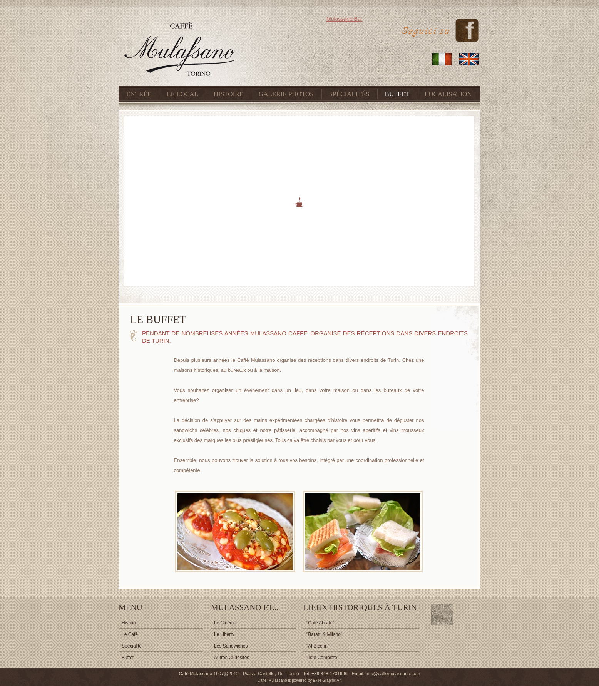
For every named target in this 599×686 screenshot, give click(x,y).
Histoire (129, 623)
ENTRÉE (138, 94)
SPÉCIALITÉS (349, 94)
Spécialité (132, 646)
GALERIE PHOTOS (286, 94)
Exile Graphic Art (327, 680)
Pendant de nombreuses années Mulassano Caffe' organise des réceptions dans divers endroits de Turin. (305, 337)
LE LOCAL (182, 94)
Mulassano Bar (344, 19)
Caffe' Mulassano (272, 680)
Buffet (128, 657)
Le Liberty (224, 634)
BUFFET (397, 94)
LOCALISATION (448, 94)
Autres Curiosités (231, 657)
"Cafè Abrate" (320, 623)
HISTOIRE (228, 94)
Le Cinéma (225, 623)
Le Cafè (130, 634)
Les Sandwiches (231, 646)
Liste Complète (321, 657)
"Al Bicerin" (317, 646)
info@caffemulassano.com (392, 673)
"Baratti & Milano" (324, 634)
